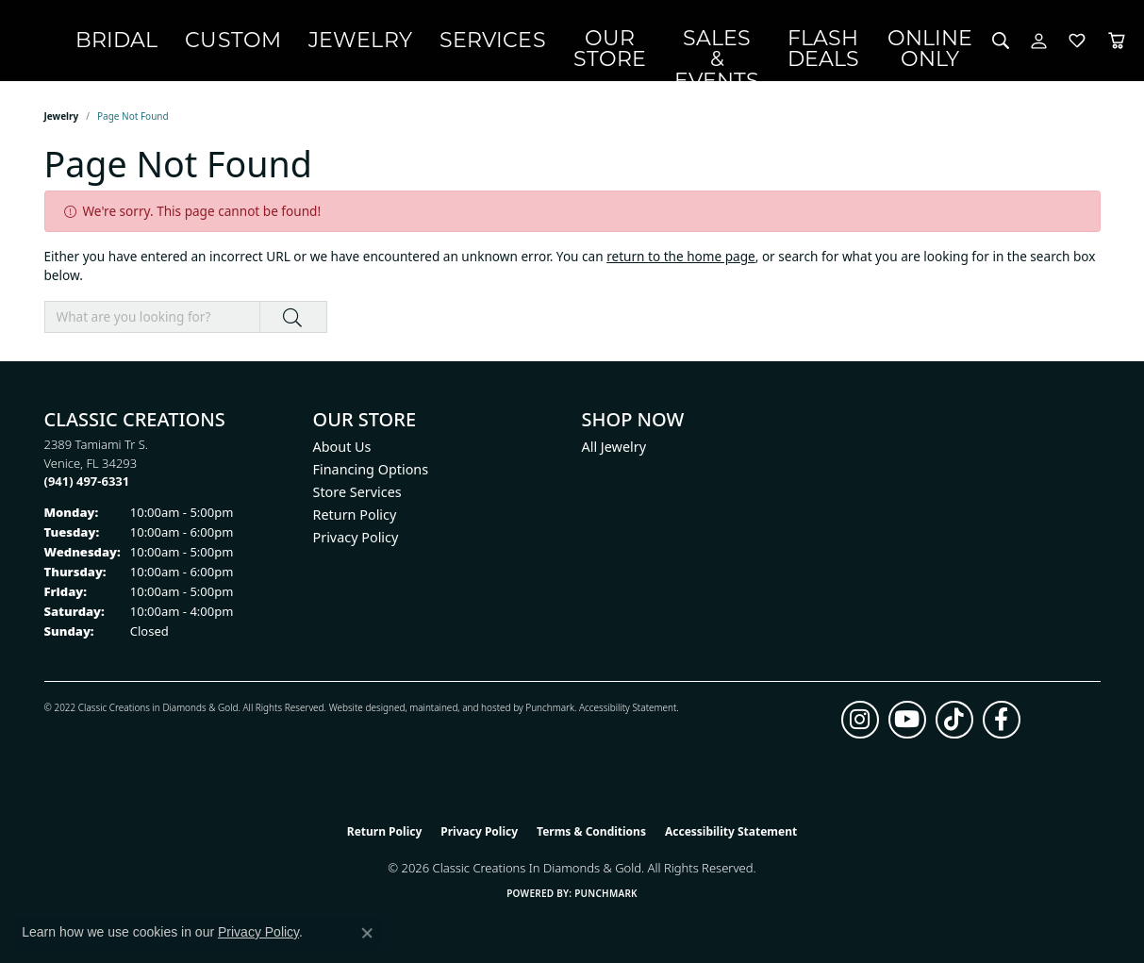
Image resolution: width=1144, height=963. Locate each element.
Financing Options (371, 475)
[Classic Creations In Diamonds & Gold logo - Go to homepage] (120, 43)
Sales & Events (747, 43)
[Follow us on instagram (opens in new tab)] (860, 725)
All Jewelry (614, 452)
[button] (979, 43)
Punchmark (549, 713)
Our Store (664, 42)
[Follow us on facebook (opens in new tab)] (1001, 725)
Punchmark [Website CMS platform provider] (606, 898)
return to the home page (680, 262)
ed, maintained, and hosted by (459, 713)
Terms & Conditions (591, 837)
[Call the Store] (87, 486)
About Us (342, 452)
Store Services (357, 497)
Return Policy (355, 520)
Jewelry (467, 43)
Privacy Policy (356, 543)
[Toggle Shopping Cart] (1095, 43)
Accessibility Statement (627, 713)
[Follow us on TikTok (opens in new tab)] (954, 725)
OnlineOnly (915, 42)
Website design (361, 713)
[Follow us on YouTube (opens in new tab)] (907, 725)
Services (572, 43)
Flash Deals (831, 42)
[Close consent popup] (367, 932)
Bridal (275, 43)
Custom (367, 43)
